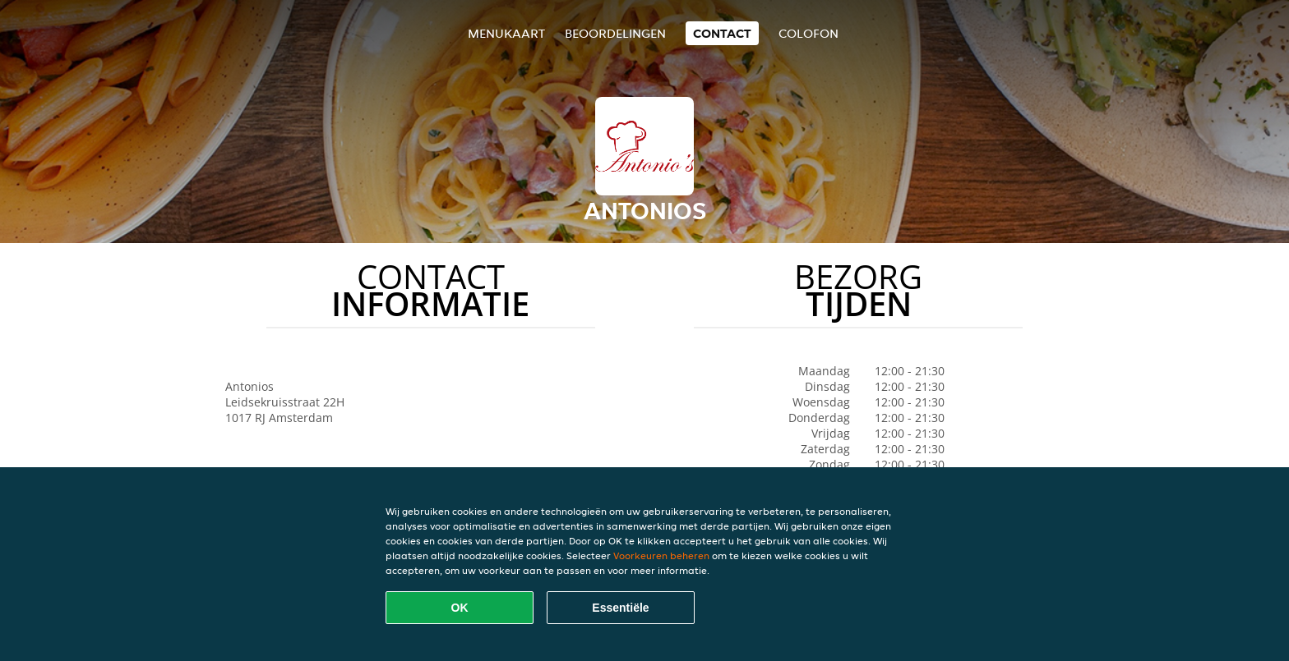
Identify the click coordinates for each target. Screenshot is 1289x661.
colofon (808, 33)
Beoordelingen (615, 33)
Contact (722, 33)
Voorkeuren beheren (661, 555)
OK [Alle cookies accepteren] (460, 607)
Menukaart (506, 33)
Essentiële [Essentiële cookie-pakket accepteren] (620, 607)
